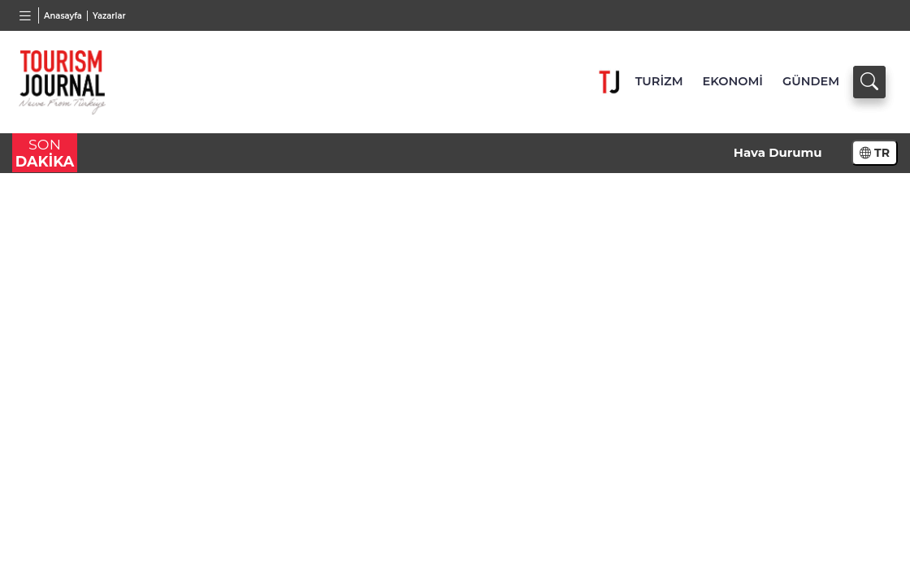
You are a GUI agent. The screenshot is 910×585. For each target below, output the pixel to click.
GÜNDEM (810, 81)
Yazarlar (109, 16)
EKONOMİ (733, 81)
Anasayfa (63, 16)
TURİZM (659, 81)
